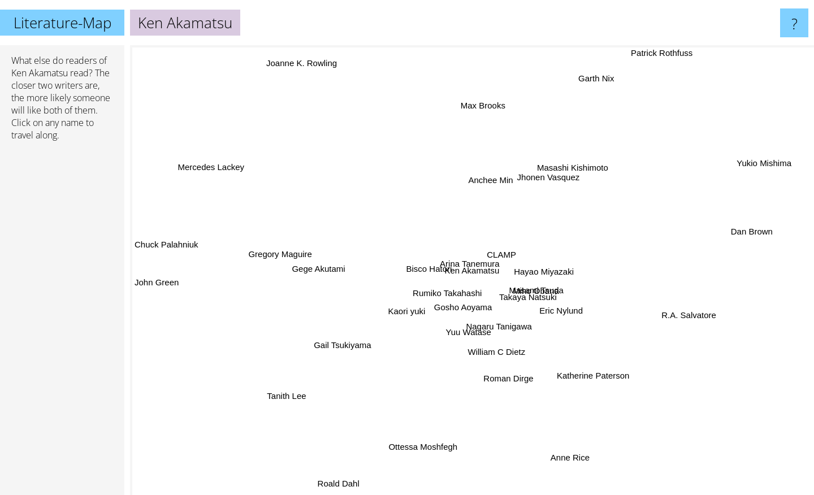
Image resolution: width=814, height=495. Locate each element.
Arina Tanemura (467, 261)
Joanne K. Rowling (301, 59)
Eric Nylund (557, 309)
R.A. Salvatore (682, 315)
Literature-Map (62, 22)
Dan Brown (752, 232)
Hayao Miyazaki (551, 266)
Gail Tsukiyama (345, 344)
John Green (157, 286)
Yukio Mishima (764, 164)
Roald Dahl (341, 485)
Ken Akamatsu (39, 73)
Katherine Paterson (588, 370)
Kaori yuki (400, 311)
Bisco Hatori (422, 265)
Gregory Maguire (286, 253)
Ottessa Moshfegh (425, 439)
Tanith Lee (289, 395)
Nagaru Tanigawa (499, 330)
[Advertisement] (62, 322)
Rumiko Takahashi (438, 297)
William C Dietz (496, 349)
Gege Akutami (323, 269)
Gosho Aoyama (461, 311)
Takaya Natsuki (537, 299)
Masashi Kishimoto (571, 171)
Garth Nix (601, 79)
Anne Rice (574, 462)
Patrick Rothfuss (663, 53)
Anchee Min (491, 181)
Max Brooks (483, 112)
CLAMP (496, 250)
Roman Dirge (506, 376)
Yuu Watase (467, 330)
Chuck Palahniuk (166, 248)
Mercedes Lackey (213, 169)
